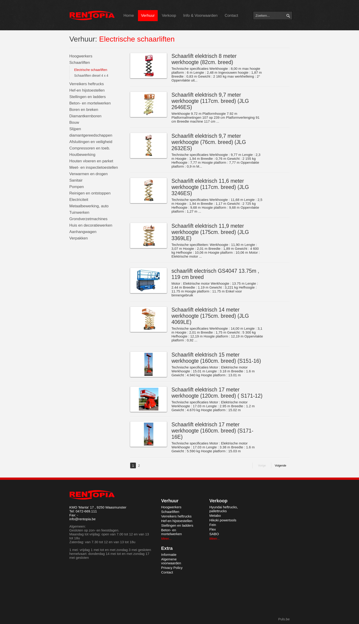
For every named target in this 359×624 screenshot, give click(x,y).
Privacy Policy (171, 568)
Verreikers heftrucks (86, 84)
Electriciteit (78, 199)
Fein (212, 525)
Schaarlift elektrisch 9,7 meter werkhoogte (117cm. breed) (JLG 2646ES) (210, 101)
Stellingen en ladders (87, 97)
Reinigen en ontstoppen (90, 193)
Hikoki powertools (222, 520)
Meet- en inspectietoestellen (93, 167)
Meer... (166, 538)
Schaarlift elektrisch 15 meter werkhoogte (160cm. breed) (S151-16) (216, 358)
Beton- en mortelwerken (90, 103)
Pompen (76, 187)
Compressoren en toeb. (89, 148)
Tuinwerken (79, 212)
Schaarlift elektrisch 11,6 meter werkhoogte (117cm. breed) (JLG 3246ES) (210, 187)
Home (128, 15)
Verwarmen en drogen (88, 174)
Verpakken (78, 238)
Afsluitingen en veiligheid (90, 142)
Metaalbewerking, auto (89, 206)
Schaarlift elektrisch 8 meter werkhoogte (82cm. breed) (204, 59)
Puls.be (284, 619)
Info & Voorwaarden (200, 15)
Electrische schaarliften (90, 70)
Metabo (215, 515)
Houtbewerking (82, 154)
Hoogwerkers (80, 56)
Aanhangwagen (82, 232)
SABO (214, 534)
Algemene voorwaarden (171, 561)
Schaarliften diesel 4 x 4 (91, 75)
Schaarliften (79, 62)
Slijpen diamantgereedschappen (90, 132)
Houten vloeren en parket (91, 161)
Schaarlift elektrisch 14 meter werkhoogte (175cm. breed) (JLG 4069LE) (210, 316)
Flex (212, 529)
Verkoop (169, 15)
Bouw (74, 122)
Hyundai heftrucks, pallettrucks (223, 509)
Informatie (169, 555)
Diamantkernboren (85, 116)
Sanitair (76, 180)
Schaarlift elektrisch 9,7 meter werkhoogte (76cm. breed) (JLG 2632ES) (208, 142)
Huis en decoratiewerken (90, 225)
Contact (231, 15)
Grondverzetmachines (88, 219)
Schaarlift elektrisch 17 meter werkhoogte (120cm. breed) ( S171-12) (216, 393)
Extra (167, 548)
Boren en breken (83, 109)
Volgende (280, 465)
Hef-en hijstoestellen (87, 90)
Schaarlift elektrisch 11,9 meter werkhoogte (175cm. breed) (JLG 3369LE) (210, 232)
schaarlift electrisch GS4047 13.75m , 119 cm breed (215, 274)
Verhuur (148, 15)
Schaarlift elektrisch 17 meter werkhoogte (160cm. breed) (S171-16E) (212, 431)
